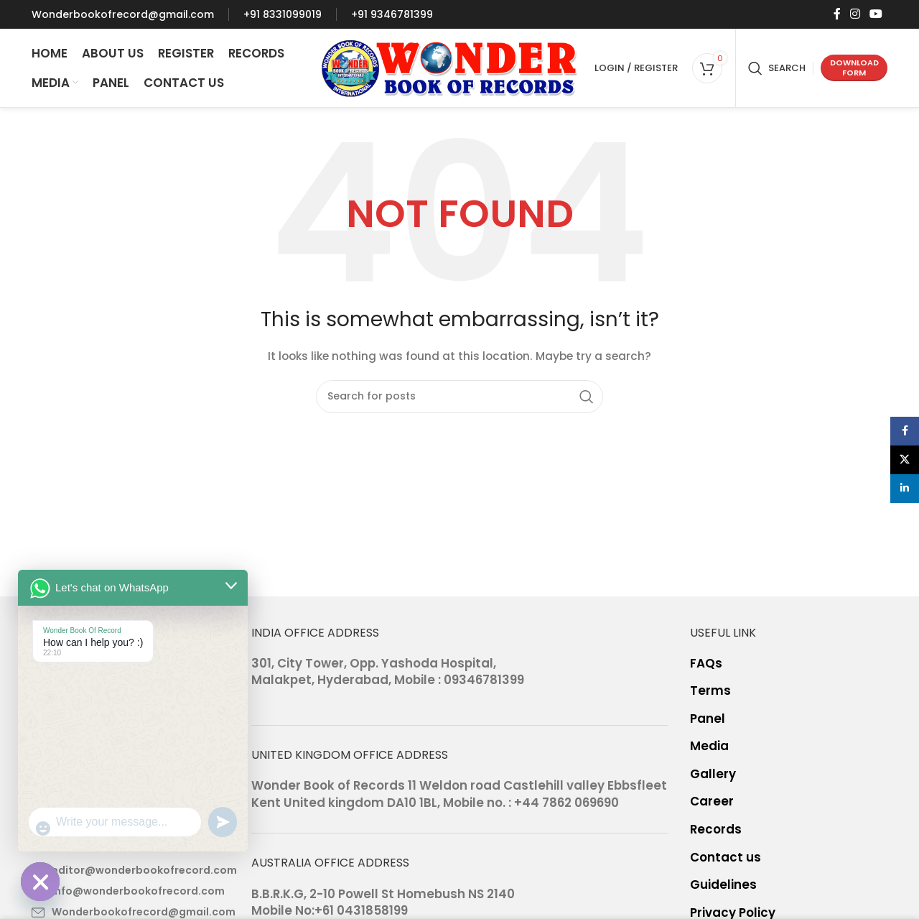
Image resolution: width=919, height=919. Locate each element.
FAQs (706, 663)
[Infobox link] (123, 14)
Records (716, 829)
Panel (707, 719)
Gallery (713, 774)
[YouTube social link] (876, 14)
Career (712, 801)
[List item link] (131, 870)
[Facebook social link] (837, 14)
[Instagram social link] (854, 14)
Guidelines (723, 885)
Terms (710, 691)
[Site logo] (449, 67)
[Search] (777, 68)
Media (709, 746)
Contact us (725, 857)
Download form (854, 67)
